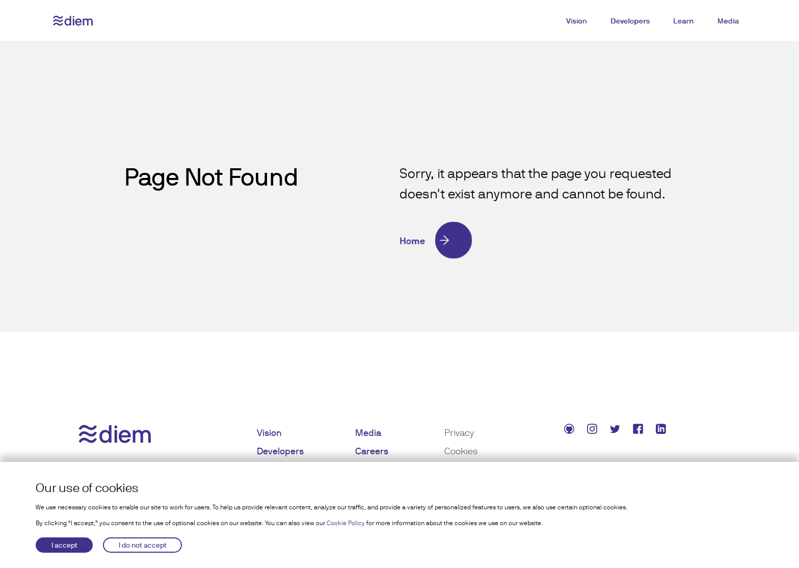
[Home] (537, 240)
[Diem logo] (73, 20)
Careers (371, 451)
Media (728, 21)
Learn (683, 21)
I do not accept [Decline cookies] (143, 545)
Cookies (460, 451)
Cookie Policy (346, 523)
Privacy (459, 432)
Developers (630, 21)
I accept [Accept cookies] (64, 545)
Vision (576, 21)
